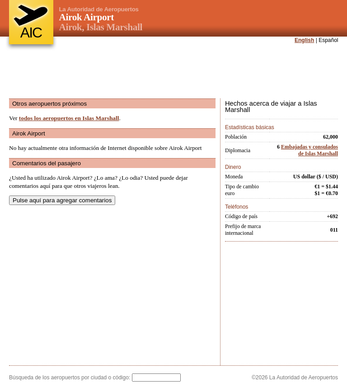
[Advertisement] (173, 71)
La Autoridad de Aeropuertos (99, 9)
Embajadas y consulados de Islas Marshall (309, 150)
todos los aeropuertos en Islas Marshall (69, 118)
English (304, 40)
